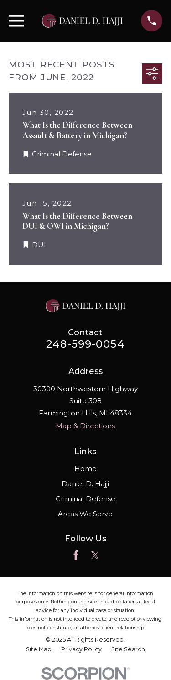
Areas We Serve (85, 513)
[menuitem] (39, 649)
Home (85, 468)
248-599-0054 (85, 343)
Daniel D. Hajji (85, 483)
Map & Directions (85, 425)
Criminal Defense (85, 498)
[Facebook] (76, 555)
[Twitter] (95, 555)
